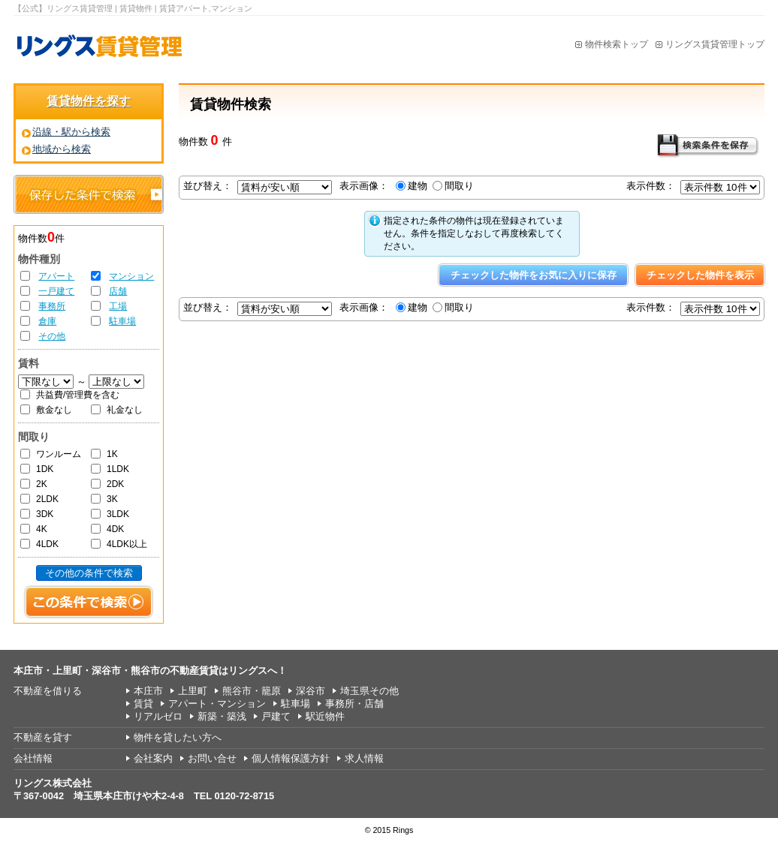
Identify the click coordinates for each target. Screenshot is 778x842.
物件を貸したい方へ (178, 737)
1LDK (118, 469)
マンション (131, 276)
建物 (417, 185)
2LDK (47, 499)
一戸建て (56, 291)
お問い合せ (212, 758)
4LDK (47, 544)
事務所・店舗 (354, 703)
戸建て (276, 716)
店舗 (118, 291)
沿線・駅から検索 (71, 131)
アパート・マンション (217, 703)
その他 (51, 336)
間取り (459, 185)
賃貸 (143, 703)
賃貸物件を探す (89, 101)
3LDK (118, 514)
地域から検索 (61, 149)
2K (41, 484)
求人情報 (364, 758)
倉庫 (47, 321)
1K (112, 454)
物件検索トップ (616, 44)
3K (112, 499)
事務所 (51, 306)
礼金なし (125, 409)
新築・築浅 (222, 716)
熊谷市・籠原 (251, 690)
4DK (115, 529)
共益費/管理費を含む (77, 394)
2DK (115, 484)
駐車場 (122, 321)
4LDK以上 (127, 544)
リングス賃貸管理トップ (714, 44)
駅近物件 (325, 716)
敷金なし (54, 409)
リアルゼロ (158, 716)
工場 (118, 306)
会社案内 (153, 758)
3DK (44, 514)
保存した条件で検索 (88, 194)
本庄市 (148, 690)
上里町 (192, 690)
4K (41, 529)
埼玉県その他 (369, 690)
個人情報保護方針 (291, 758)
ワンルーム (58, 454)
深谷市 (310, 690)
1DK (44, 469)
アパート (56, 276)
